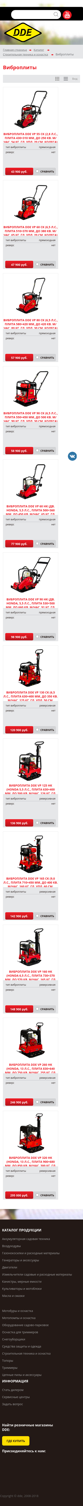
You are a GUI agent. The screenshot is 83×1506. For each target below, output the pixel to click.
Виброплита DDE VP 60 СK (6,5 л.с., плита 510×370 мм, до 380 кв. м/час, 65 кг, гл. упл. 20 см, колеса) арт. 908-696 (30, 233)
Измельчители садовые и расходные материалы (37, 1274)
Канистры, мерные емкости (22, 1281)
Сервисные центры (16, 1397)
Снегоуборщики (13, 1339)
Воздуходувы (11, 1246)
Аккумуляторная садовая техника (26, 1239)
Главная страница (15, 50)
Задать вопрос (12, 1404)
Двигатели (9, 1267)
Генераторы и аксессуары (20, 1260)
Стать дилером (13, 1390)
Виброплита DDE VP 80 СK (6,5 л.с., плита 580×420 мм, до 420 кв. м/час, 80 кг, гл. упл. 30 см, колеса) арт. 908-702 (30, 326)
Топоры (7, 1361)
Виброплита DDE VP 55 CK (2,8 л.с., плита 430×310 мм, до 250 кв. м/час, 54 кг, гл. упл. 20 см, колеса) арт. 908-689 (30, 140)
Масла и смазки (13, 1296)
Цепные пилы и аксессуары (22, 1375)
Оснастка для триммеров (20, 1332)
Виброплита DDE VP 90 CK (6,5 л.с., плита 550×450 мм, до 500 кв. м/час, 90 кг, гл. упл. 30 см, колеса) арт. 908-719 (30, 419)
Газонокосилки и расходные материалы (31, 1253)
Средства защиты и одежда (21, 1346)
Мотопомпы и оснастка (19, 1318)
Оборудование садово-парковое (25, 1325)
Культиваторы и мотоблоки (22, 1289)
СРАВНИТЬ (47, 171)
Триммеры (9, 1368)
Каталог (39, 50)
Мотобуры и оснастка (17, 1311)
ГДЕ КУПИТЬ (16, 1441)
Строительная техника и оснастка (25, 54)
